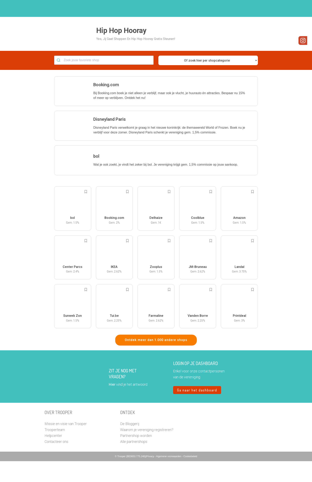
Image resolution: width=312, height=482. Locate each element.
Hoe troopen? (157, 9)
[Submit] (59, 81)
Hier (112, 405)
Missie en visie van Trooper (66, 444)
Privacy (150, 477)
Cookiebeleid (190, 477)
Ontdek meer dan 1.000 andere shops (156, 361)
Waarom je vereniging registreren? (146, 450)
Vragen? (250, 9)
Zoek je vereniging (185, 9)
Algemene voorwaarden (169, 477)
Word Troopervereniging (221, 9)
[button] (264, 8)
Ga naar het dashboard (197, 411)
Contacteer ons (56, 462)
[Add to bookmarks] (85, 212)
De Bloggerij (129, 444)
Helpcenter (53, 456)
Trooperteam (55, 450)
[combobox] (104, 81)
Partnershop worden (136, 456)
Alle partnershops (133, 462)
